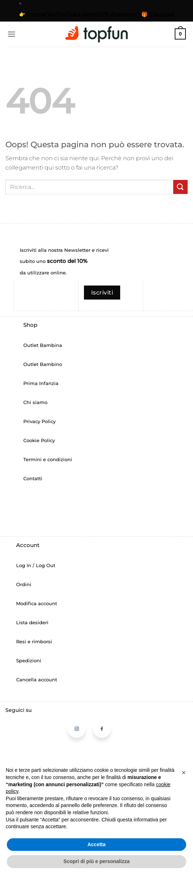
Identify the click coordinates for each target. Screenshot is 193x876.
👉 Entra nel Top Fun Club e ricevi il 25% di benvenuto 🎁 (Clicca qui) (96, 14)
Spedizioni (28, 660)
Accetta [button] (97, 844)
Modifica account (36, 603)
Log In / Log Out (35, 565)
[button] (11, 34)
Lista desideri (32, 622)
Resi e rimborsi (34, 641)
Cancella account (36, 679)
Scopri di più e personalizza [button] (96, 861)
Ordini (23, 584)
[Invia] (180, 187)
